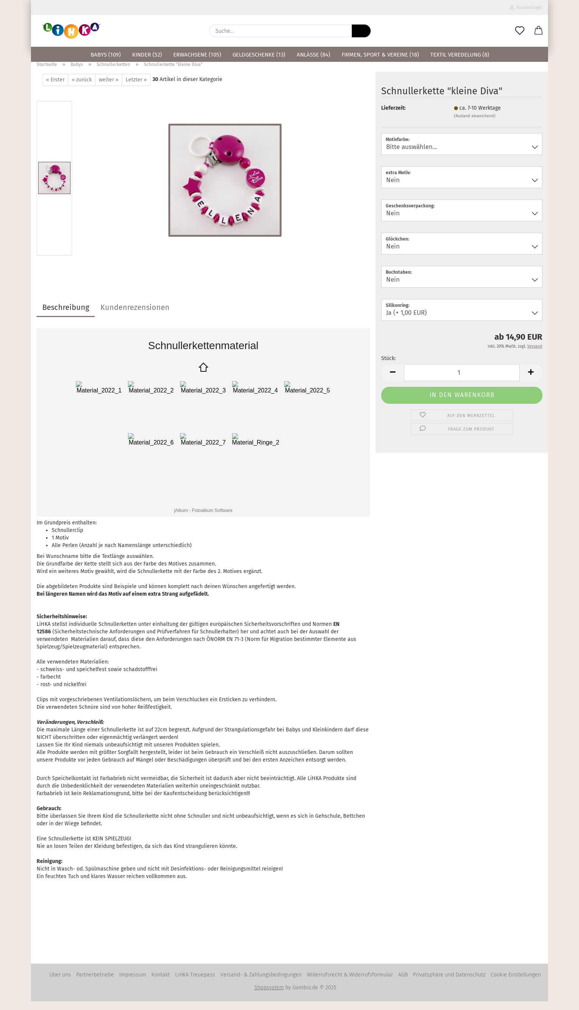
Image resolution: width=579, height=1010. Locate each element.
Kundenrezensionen (134, 315)
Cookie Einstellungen (516, 983)
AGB (403, 983)
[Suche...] (361, 31)
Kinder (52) (147, 54)
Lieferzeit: (393, 116)
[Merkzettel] (519, 31)
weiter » (109, 88)
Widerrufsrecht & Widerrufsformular (350, 983)
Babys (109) (106, 54)
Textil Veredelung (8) (459, 54)
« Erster (55, 88)
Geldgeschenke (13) (259, 54)
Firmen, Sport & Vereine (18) (380, 54)
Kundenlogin (526, 7)
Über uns (60, 983)
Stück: (388, 367)
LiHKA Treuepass (195, 983)
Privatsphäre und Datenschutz (449, 983)
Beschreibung (65, 315)
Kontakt (160, 983)
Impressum (132, 983)
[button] (538, 31)
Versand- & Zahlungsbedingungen (261, 983)
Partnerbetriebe (95, 983)
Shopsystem (269, 996)
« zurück (82, 88)
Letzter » (136, 88)
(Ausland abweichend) (475, 124)
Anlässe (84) (313, 54)
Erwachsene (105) (197, 54)
